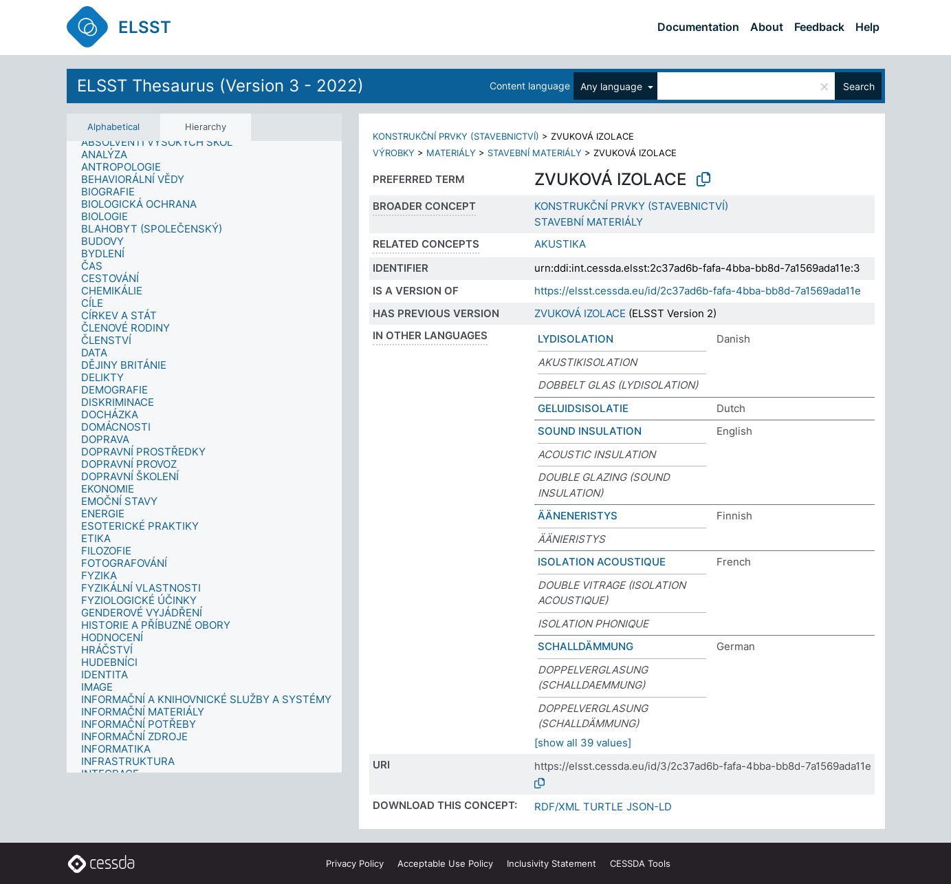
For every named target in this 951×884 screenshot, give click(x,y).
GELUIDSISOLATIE (583, 408)
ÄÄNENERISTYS (577, 515)
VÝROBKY (394, 152)
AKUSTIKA (560, 243)
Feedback (819, 27)
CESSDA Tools (640, 863)
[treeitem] (162, 142)
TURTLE (603, 806)
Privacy (355, 863)
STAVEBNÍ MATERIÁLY (535, 152)
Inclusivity (551, 863)
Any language (612, 86)
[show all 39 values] (582, 742)
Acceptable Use (445, 863)
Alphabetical (113, 126)
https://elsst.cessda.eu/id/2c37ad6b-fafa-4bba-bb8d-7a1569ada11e (697, 290)
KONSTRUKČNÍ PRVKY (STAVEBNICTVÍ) (456, 136)
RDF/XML (557, 806)
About (766, 27)
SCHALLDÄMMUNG (585, 646)
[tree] (204, 457)
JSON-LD (649, 806)
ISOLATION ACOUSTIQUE (602, 561)
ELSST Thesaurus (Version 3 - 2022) (220, 86)
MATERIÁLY (451, 152)
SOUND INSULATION (590, 431)
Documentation (698, 27)
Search (859, 86)
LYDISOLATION (575, 338)
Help (867, 27)
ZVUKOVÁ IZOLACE (580, 313)
